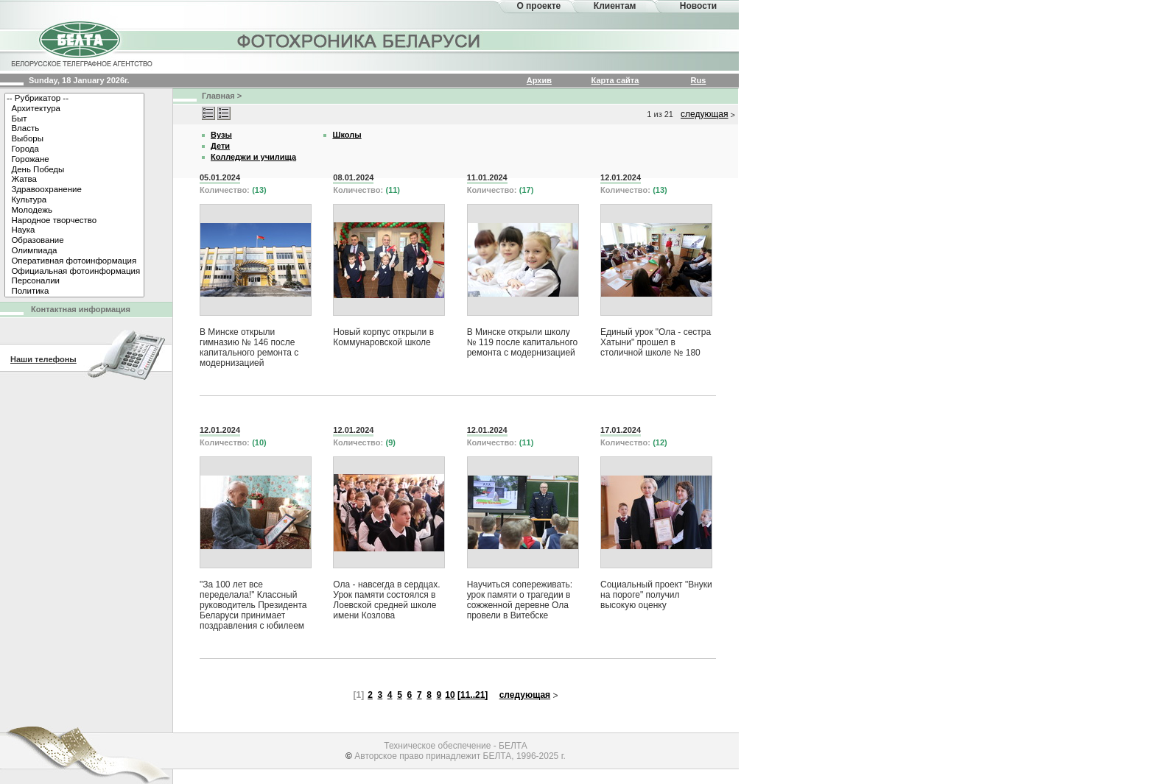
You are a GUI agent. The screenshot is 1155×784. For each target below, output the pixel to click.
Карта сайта (615, 80)
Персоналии (74, 281)
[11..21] (472, 695)
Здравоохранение (74, 190)
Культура (74, 200)
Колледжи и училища (253, 156)
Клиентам (615, 6)
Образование (74, 241)
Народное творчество (74, 221)
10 (449, 695)
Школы (346, 134)
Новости (698, 6)
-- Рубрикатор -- (74, 98)
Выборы (74, 139)
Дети (220, 145)
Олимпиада (74, 251)
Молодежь (74, 210)
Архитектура (74, 109)
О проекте (538, 6)
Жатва (74, 179)
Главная (218, 95)
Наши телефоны (43, 359)
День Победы (74, 170)
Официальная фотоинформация (74, 271)
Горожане (74, 160)
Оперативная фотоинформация (74, 261)
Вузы (221, 134)
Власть (74, 129)
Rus (698, 80)
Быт (74, 119)
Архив (539, 80)
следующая (704, 114)
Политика (74, 291)
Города (74, 149)
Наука (74, 230)
